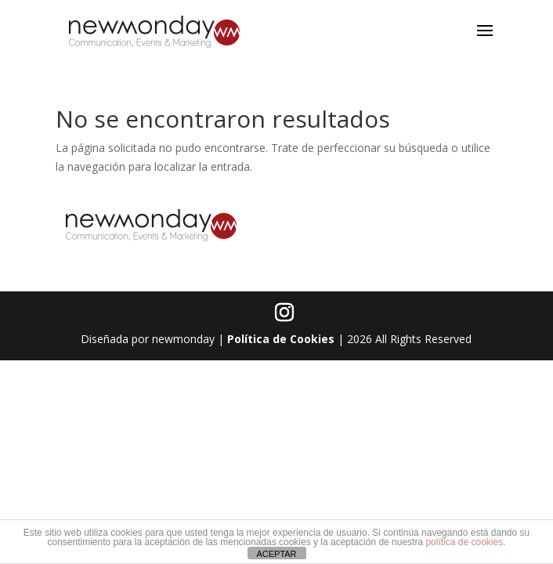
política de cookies (464, 542)
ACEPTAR (276, 554)
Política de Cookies (280, 338)
